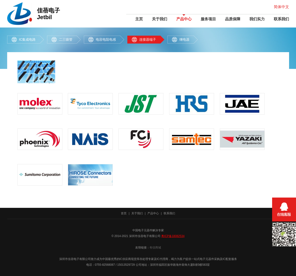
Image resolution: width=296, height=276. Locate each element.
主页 (139, 19)
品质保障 (232, 19)
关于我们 (159, 19)
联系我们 (281, 19)
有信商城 (155, 247)
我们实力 (257, 19)
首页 (124, 213)
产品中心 (184, 19)
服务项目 (208, 19)
